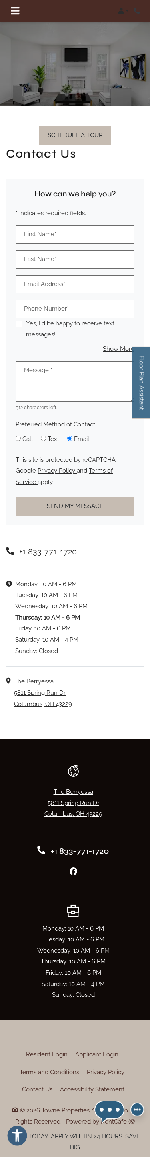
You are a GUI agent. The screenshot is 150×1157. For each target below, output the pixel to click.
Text (53, 439)
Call (27, 439)
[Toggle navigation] (15, 11)
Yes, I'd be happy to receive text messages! (70, 329)
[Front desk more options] (137, 1110)
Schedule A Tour (75, 135)
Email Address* (44, 284)
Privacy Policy (57, 470)
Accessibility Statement (92, 1089)
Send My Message (75, 506)
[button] (123, 11)
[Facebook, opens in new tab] (73, 871)
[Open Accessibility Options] (17, 1137)
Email (81, 439)
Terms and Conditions (49, 1072)
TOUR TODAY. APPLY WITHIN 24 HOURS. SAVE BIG (75, 1142)
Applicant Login (96, 1054)
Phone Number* (46, 308)
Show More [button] (118, 348)
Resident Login (47, 1054)
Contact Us (37, 1089)
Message (38, 370)
